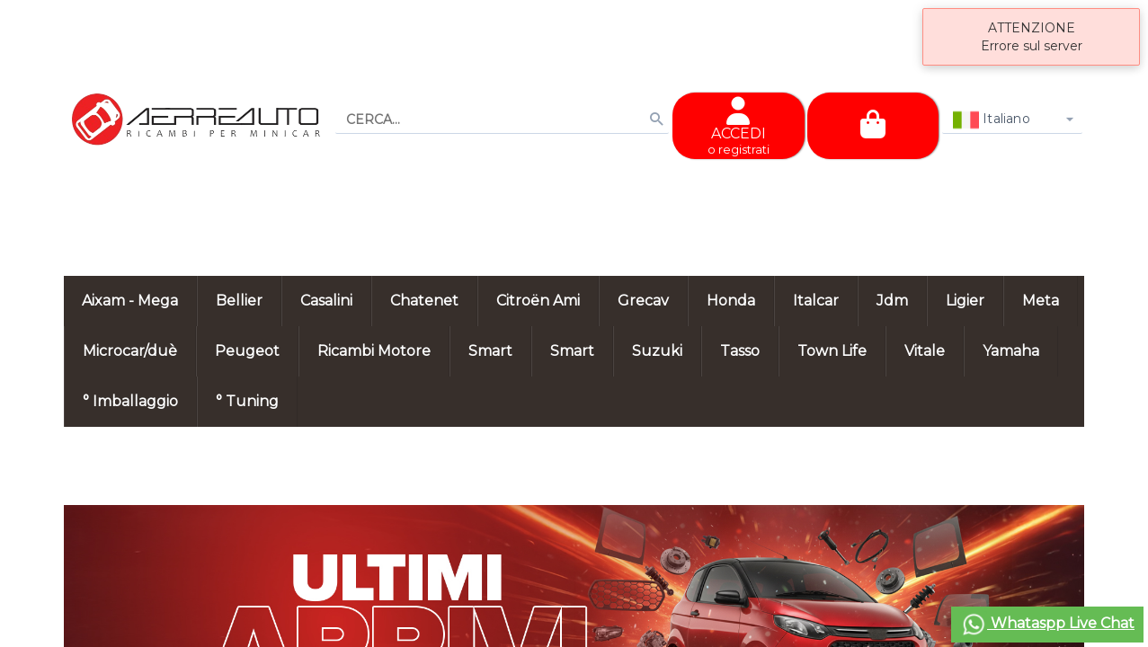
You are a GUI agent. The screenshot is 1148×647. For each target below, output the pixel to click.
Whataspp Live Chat (1047, 624)
